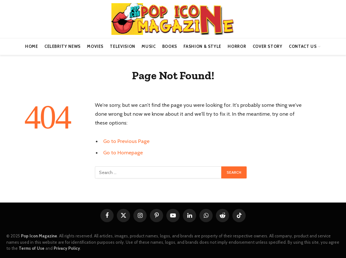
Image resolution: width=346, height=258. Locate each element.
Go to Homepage (123, 152)
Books (169, 46)
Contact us (302, 46)
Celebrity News (62, 46)
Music (149, 46)
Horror (237, 46)
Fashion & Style (202, 46)
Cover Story (268, 46)
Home (31, 46)
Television (122, 46)
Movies (95, 46)
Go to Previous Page (126, 141)
